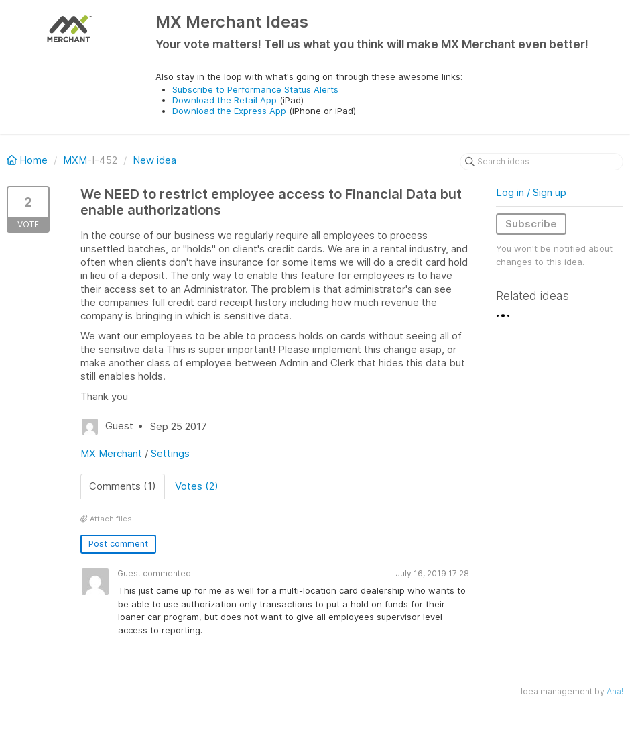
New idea (154, 160)
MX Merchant (111, 453)
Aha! (615, 691)
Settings (170, 453)
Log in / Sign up (531, 192)
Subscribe (531, 223)
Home (28, 160)
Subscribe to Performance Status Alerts (255, 89)
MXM (75, 160)
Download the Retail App (224, 100)
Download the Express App (229, 110)
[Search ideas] (541, 161)
